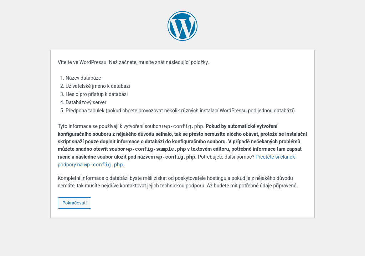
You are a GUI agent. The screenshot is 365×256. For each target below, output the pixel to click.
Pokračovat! (74, 203)
